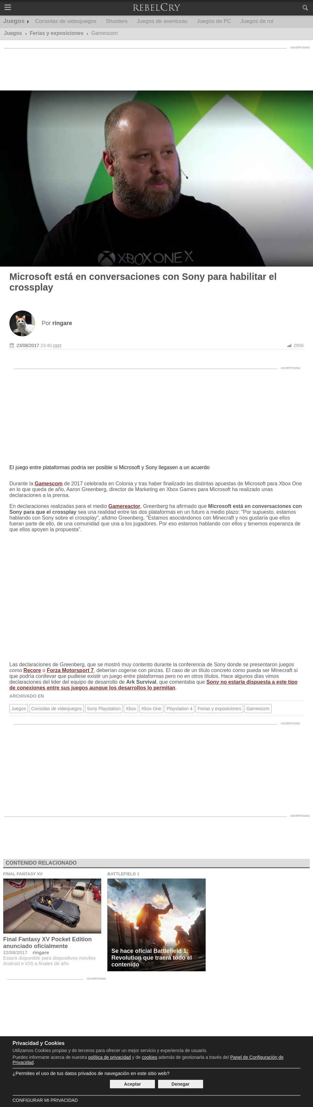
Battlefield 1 (123, 873)
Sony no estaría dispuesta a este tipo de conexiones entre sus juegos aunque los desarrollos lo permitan (153, 685)
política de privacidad (109, 1057)
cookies (149, 1057)
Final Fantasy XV (23, 873)
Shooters (117, 21)
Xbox (131, 708)
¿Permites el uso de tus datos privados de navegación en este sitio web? (91, 1073)
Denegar (180, 1084)
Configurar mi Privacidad (45, 1100)
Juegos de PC (214, 21)
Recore (32, 670)
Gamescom (48, 483)
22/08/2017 (15, 952)
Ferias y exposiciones (219, 708)
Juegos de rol (256, 21)
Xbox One (151, 708)
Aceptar (132, 1084)
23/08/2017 (27, 345)
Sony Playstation (104, 708)
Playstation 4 (179, 708)
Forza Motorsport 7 (70, 670)
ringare (41, 952)
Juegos (14, 20)
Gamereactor (124, 506)
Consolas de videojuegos (66, 21)
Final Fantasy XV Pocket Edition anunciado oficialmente (47, 942)
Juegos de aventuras (162, 21)
